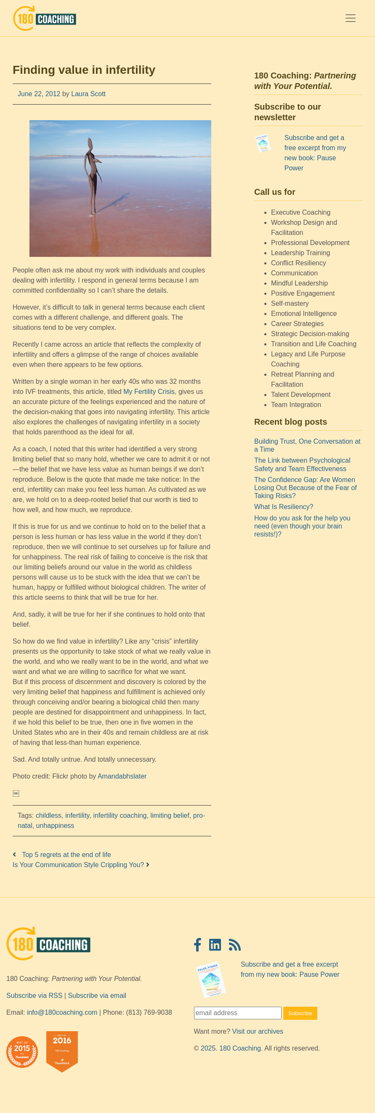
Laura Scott (87, 93)
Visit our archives (258, 1031)
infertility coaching (119, 815)
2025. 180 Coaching (231, 1048)
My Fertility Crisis (149, 391)
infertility (77, 815)
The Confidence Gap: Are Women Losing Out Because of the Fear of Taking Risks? (305, 487)
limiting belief (169, 815)
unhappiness (55, 825)
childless (48, 815)
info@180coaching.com (62, 1012)
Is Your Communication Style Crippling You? (81, 864)
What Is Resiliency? (284, 506)
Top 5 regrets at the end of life (62, 854)
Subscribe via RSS (34, 995)
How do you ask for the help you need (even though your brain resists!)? (302, 526)
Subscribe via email (97, 995)
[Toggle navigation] (350, 18)
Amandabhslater (122, 776)
